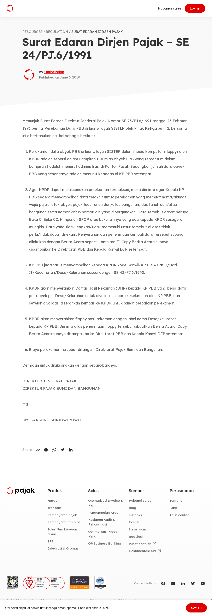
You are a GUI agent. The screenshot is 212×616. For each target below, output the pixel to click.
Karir (173, 508)
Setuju (196, 608)
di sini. (104, 608)
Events (134, 522)
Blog (132, 508)
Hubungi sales (169, 8)
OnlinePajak (54, 72)
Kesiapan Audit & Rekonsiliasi (101, 521)
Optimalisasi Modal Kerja (103, 533)
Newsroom (137, 529)
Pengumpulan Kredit (104, 512)
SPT (50, 541)
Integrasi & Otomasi (63, 548)
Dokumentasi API (142, 551)
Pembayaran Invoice (63, 522)
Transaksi (55, 508)
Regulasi (136, 536)
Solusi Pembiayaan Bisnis (62, 531)
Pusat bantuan (140, 544)
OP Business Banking (104, 543)
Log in (195, 8)
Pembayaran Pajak (62, 515)
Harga (52, 500)
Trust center (179, 515)
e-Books (135, 515)
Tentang (176, 500)
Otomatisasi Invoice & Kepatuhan (105, 502)
